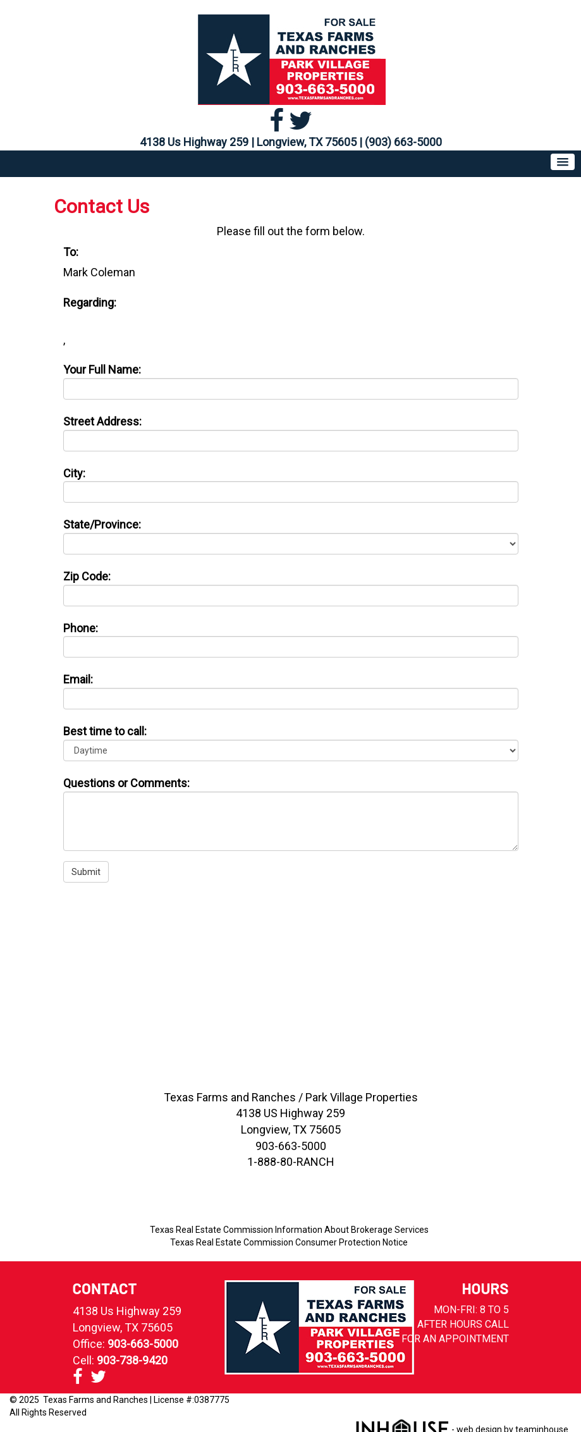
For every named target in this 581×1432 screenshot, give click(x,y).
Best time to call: (105, 731)
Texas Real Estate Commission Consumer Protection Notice (289, 1242)
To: (70, 252)
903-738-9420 (132, 1360)
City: (74, 473)
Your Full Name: (102, 369)
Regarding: (89, 302)
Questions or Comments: (126, 783)
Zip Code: (87, 576)
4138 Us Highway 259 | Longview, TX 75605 (248, 142)
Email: (78, 679)
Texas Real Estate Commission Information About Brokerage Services (289, 1230)
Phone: (80, 628)
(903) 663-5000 (403, 142)
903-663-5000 (142, 1343)
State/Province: (102, 524)
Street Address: (102, 421)
